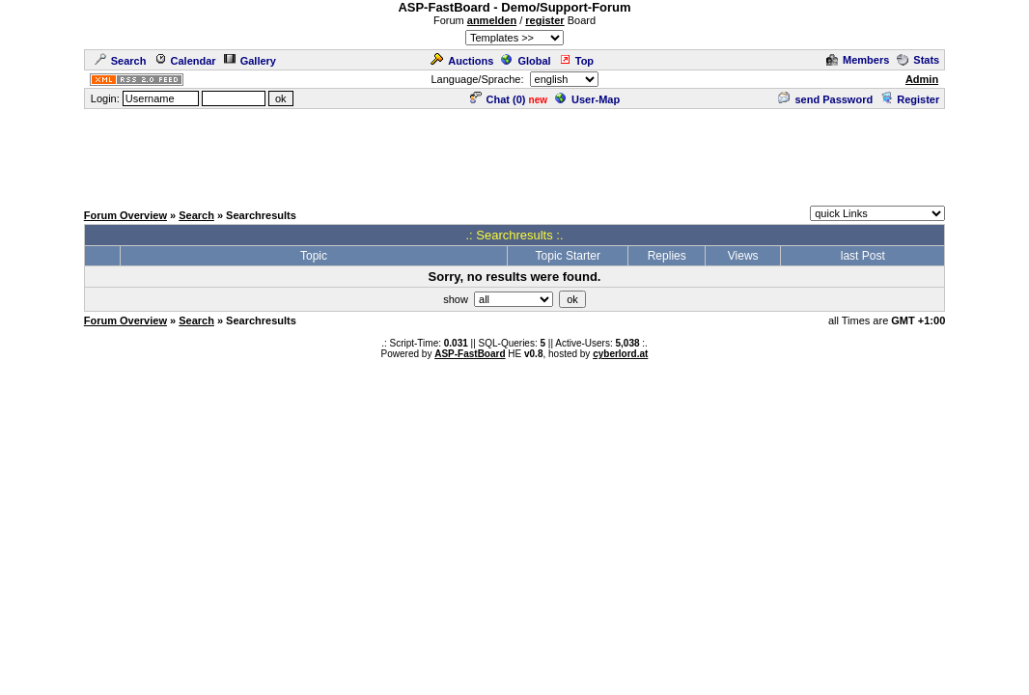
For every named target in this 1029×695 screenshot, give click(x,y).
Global (525, 61)
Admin (921, 79)
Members (857, 60)
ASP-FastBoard (469, 353)
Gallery (250, 61)
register (544, 20)
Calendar (185, 61)
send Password (825, 99)
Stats (918, 60)
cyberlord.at (620, 353)
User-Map (587, 99)
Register (909, 99)
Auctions (462, 61)
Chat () (498, 99)
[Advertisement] (514, 154)
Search (121, 61)
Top (576, 61)
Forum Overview (125, 215)
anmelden (491, 20)
